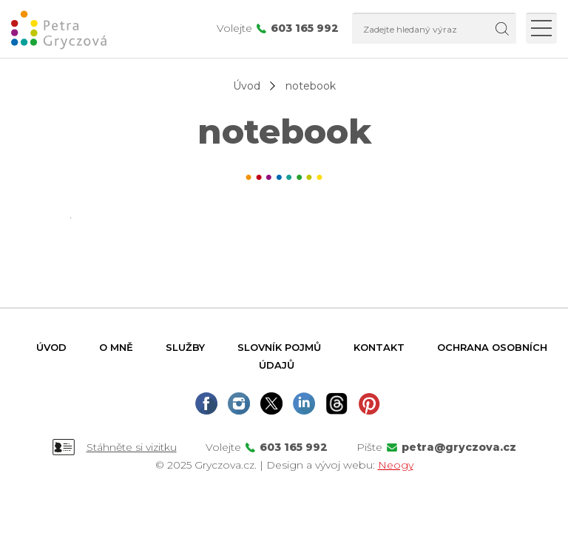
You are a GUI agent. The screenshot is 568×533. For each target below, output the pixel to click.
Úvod (246, 86)
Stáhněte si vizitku (132, 447)
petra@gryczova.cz (459, 447)
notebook (310, 86)
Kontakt (379, 347)
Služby (185, 347)
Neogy (395, 465)
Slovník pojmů (279, 347)
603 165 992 (305, 28)
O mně (116, 347)
